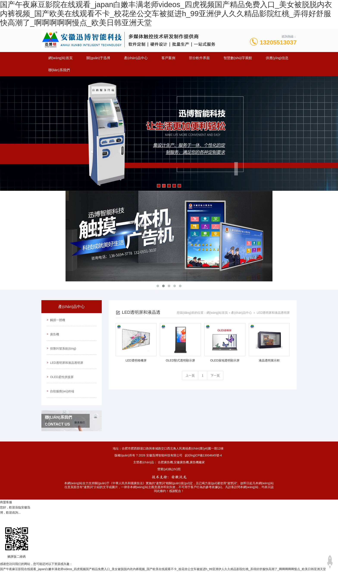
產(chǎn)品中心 (135, 58)
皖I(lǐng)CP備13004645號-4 (203, 444)
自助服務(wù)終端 (61, 380)
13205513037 (278, 42)
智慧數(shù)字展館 (238, 58)
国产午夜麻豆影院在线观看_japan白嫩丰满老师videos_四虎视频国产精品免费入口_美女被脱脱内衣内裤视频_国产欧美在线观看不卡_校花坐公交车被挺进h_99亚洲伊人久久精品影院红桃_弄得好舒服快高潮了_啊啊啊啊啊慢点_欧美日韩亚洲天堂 (166, 13)
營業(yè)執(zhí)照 (169, 457)
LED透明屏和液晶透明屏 (65, 356)
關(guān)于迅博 (98, 58)
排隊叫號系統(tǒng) (62, 343)
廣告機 (53, 331)
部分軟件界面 (199, 58)
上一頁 (190, 375)
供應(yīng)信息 (277, 58)
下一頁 (215, 375)
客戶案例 (168, 58)
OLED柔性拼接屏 (60, 368)
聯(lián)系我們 (59, 70)
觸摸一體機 (56, 319)
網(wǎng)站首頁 (60, 58)
